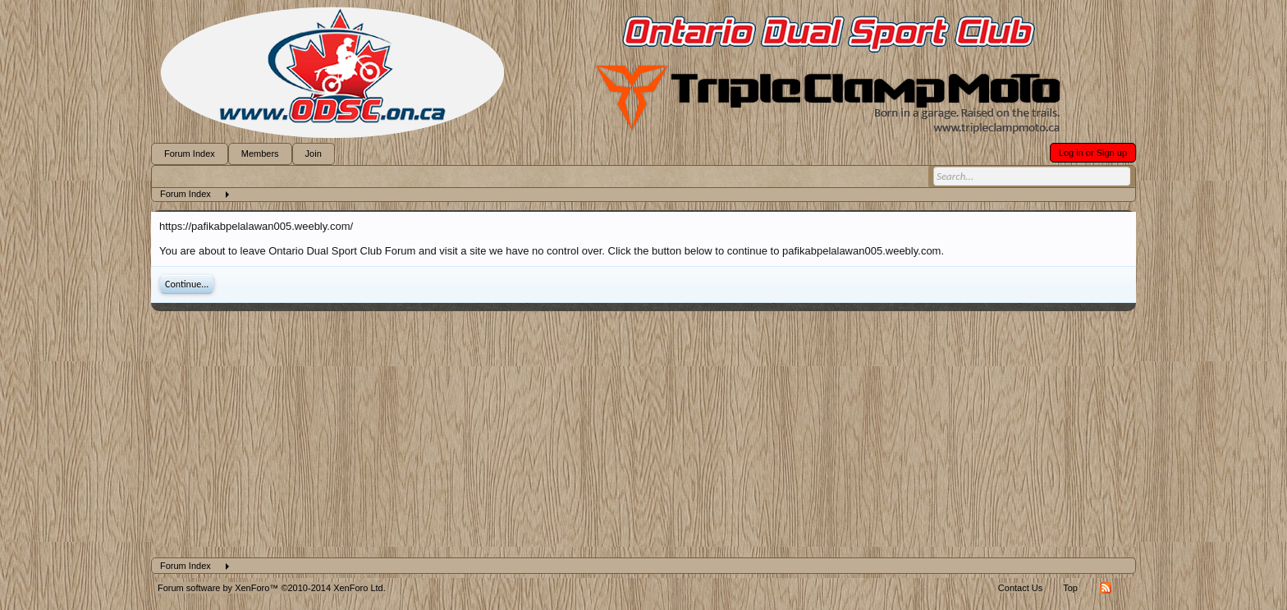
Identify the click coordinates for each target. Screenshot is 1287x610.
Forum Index (189, 153)
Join (313, 153)
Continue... (186, 284)
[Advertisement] (643, 434)
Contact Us (1020, 588)
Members (260, 153)
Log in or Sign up (1093, 153)
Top (1070, 588)
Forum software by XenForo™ (272, 588)
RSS (1105, 588)
